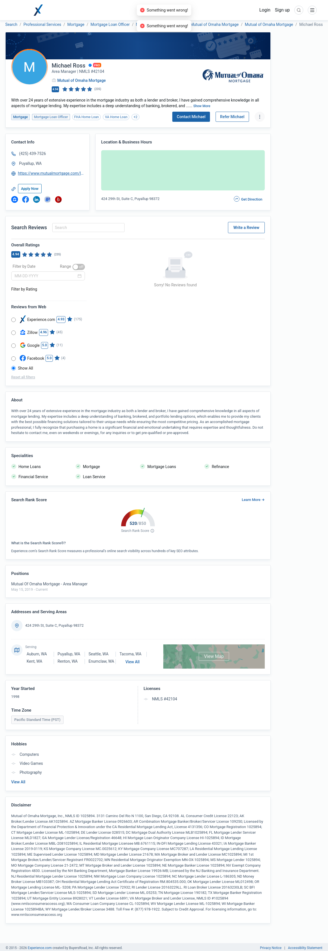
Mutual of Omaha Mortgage (160, 24)
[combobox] (87, 227)
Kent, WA (34, 661)
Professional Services (42, 24)
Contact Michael (191, 116)
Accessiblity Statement (305, 948)
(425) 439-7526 (32, 153)
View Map (214, 656)
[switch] (79, 267)
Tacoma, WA (130, 654)
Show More (202, 106)
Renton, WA (68, 661)
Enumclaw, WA (101, 661)
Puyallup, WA (30, 163)
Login (264, 10)
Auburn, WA (37, 654)
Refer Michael (232, 116)
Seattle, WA (98, 654)
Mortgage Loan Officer (110, 24)
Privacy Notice (271, 948)
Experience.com (40, 948)
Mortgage (76, 24)
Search (11, 24)
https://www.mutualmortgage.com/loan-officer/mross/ (51, 173)
